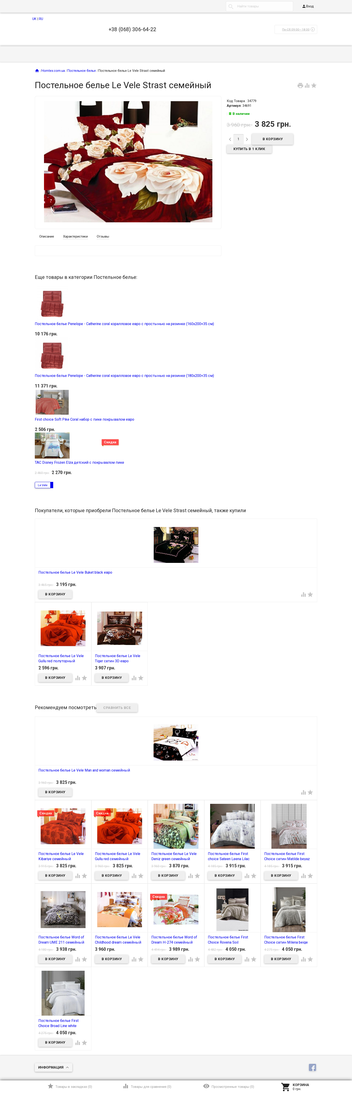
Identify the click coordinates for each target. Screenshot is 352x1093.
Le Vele (42, 485)
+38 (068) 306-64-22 (132, 29)
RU (41, 19)
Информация (51, 1067)
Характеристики (75, 236)
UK (34, 19)
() (69, 1086)
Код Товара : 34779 (241, 101)
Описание (46, 236)
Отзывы (103, 236)
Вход (308, 6)
